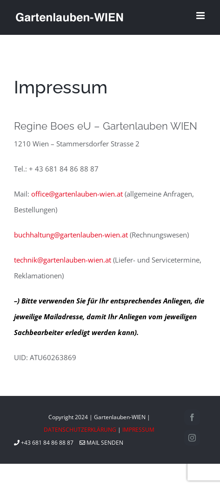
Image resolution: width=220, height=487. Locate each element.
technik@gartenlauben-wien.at (62, 259)
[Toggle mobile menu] (201, 15)
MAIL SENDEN (101, 443)
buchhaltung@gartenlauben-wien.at (71, 234)
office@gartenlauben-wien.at (77, 193)
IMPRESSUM (138, 430)
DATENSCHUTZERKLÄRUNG (80, 430)
